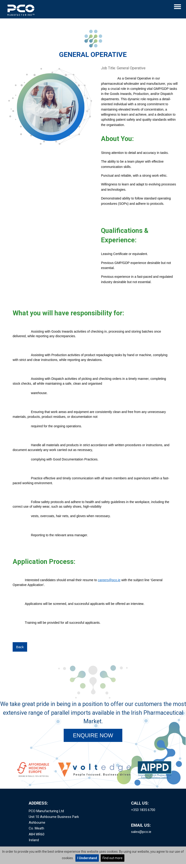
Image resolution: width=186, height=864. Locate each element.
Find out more (113, 858)
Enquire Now (93, 735)
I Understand (87, 858)
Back (20, 647)
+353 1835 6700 (143, 810)
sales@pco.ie (141, 832)
